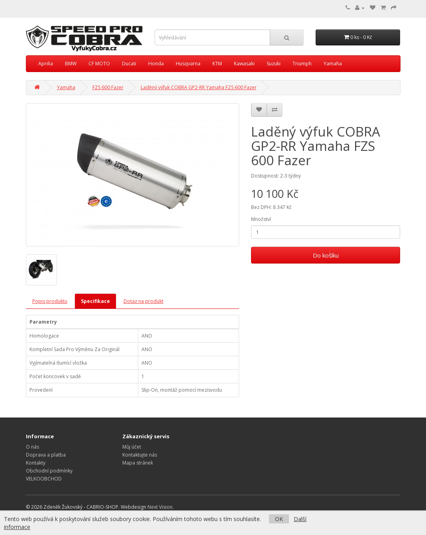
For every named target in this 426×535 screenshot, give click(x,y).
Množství (261, 219)
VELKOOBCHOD (44, 478)
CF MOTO (99, 63)
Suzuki (274, 63)
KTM (217, 63)
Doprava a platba (46, 454)
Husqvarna (188, 63)
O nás (32, 446)
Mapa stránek (137, 462)
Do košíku (326, 255)
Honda (156, 63)
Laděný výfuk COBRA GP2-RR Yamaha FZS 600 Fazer (199, 87)
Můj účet (131, 446)
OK (279, 519)
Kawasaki (244, 63)
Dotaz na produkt (143, 301)
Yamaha (333, 63)
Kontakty (35, 462)
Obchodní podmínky (49, 470)
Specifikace (95, 301)
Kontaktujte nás (139, 454)
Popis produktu (49, 301)
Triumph (302, 63)
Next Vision (160, 507)
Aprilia (45, 63)
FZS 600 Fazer (108, 87)
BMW (71, 63)
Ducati (129, 63)
